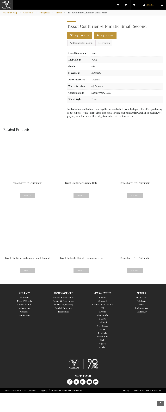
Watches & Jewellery (64, 304)
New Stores (102, 325)
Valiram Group (10, 12)
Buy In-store (107, 35)
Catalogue (28, 12)
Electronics (63, 311)
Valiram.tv (142, 311)
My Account (141, 297)
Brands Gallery (63, 293)
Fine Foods (102, 315)
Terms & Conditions (141, 390)
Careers (24, 311)
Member (141, 293)
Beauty (102, 297)
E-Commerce (141, 308)
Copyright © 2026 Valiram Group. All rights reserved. (61, 390)
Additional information (81, 43)
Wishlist (141, 304)
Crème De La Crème (102, 304)
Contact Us (24, 315)
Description (104, 43)
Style (102, 340)
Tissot (59, 12)
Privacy (126, 390)
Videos (102, 343)
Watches (102, 347)
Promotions (102, 336)
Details (27, 195)
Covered (102, 301)
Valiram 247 (24, 308)
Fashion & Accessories (63, 297)
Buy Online (80, 35)
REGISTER (150, 5)
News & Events (24, 301)
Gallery (102, 318)
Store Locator (24, 304)
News (102, 329)
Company (24, 293)
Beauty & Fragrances (63, 301)
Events (102, 311)
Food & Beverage (63, 308)
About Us (24, 297)
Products (102, 333)
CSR (103, 308)
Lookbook (102, 322)
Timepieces (44, 12)
